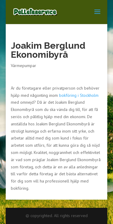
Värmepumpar (23, 65)
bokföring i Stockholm (79, 95)
